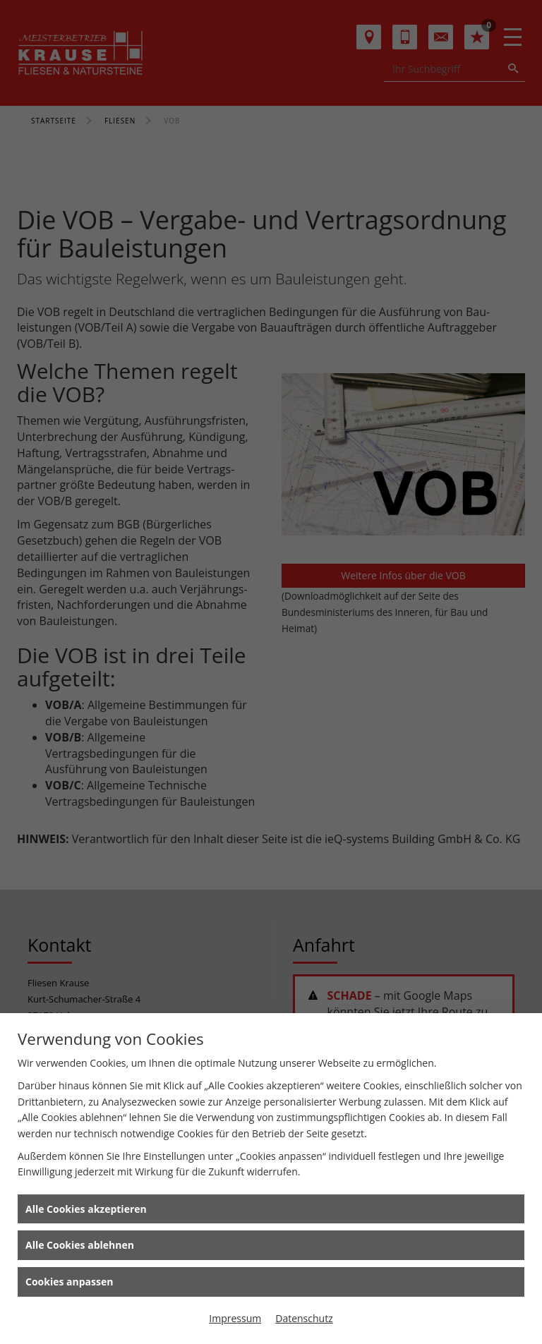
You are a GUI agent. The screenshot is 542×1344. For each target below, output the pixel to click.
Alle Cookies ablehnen (79, 1245)
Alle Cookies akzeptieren (86, 1209)
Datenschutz (303, 1318)
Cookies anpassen (69, 1281)
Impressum (235, 1318)
